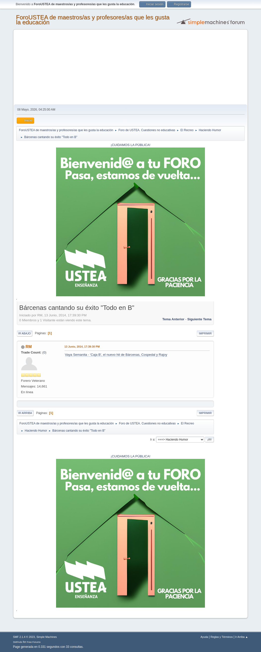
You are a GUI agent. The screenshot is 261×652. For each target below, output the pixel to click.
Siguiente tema (199, 319)
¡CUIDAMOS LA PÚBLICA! (130, 145)
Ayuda (204, 636)
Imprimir (205, 333)
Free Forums (34, 642)
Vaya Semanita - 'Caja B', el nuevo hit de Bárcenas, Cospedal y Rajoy (116, 354)
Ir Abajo (24, 333)
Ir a (152, 439)
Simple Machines (46, 636)
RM (29, 347)
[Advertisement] (130, 67)
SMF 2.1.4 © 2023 (24, 636)
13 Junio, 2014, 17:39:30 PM (82, 346)
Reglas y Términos (222, 636)
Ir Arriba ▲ (241, 636)
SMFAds (17, 642)
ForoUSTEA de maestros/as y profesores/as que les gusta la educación (93, 20)
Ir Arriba (25, 413)
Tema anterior (173, 319)
